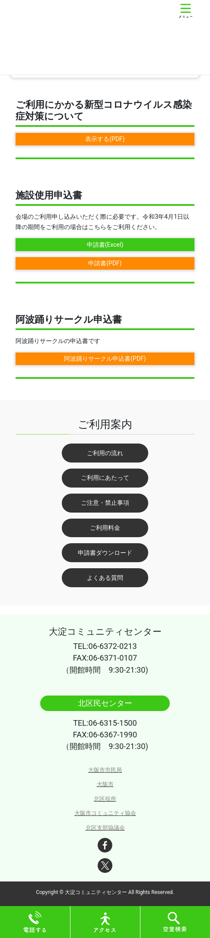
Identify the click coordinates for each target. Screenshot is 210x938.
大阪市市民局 (105, 770)
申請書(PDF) (104, 263)
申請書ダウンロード (105, 552)
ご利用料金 (105, 527)
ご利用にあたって (105, 477)
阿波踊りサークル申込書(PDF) (105, 358)
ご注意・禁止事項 (105, 502)
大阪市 (105, 784)
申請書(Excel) (105, 244)
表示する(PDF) (104, 138)
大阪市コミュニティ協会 (105, 813)
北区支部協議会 (105, 828)
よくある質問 (105, 577)
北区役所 (105, 799)
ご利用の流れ (105, 453)
